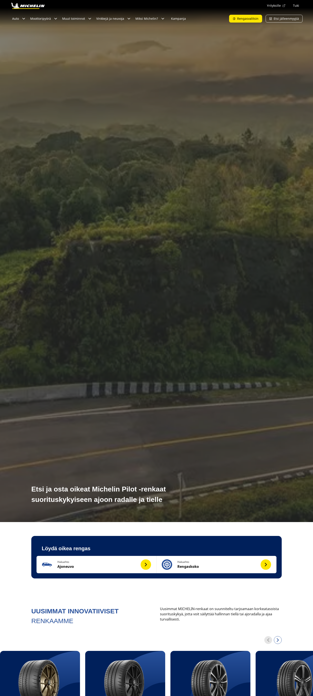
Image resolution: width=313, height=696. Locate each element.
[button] (96, 564)
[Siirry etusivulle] (27, 6)
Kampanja (178, 18)
